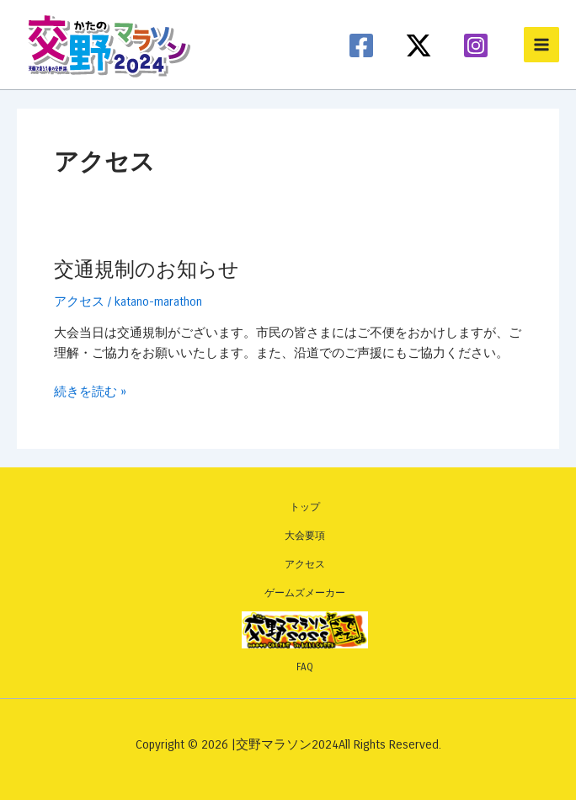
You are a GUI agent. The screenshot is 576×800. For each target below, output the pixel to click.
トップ (305, 507)
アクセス (79, 302)
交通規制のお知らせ (146, 269)
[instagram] (478, 45)
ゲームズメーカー (304, 593)
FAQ (304, 667)
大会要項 (305, 535)
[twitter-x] (421, 45)
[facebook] (364, 45)
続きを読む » (90, 392)
